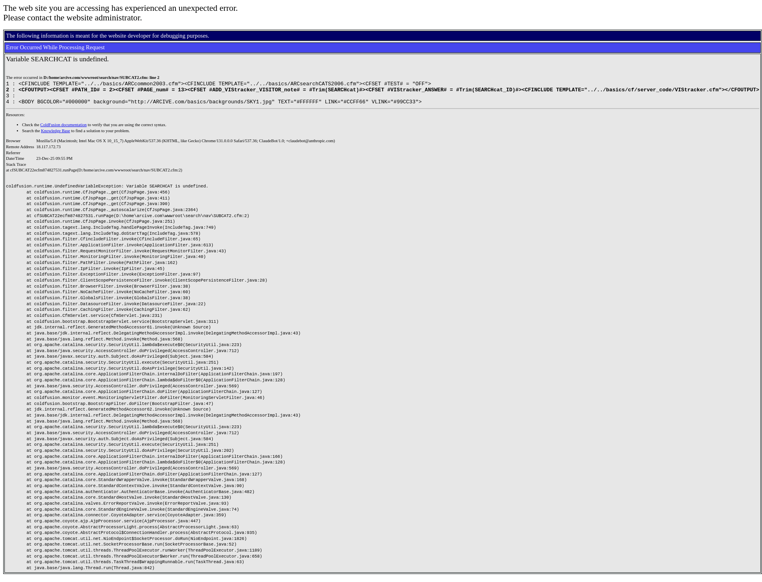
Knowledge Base (55, 135)
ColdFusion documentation (63, 129)
